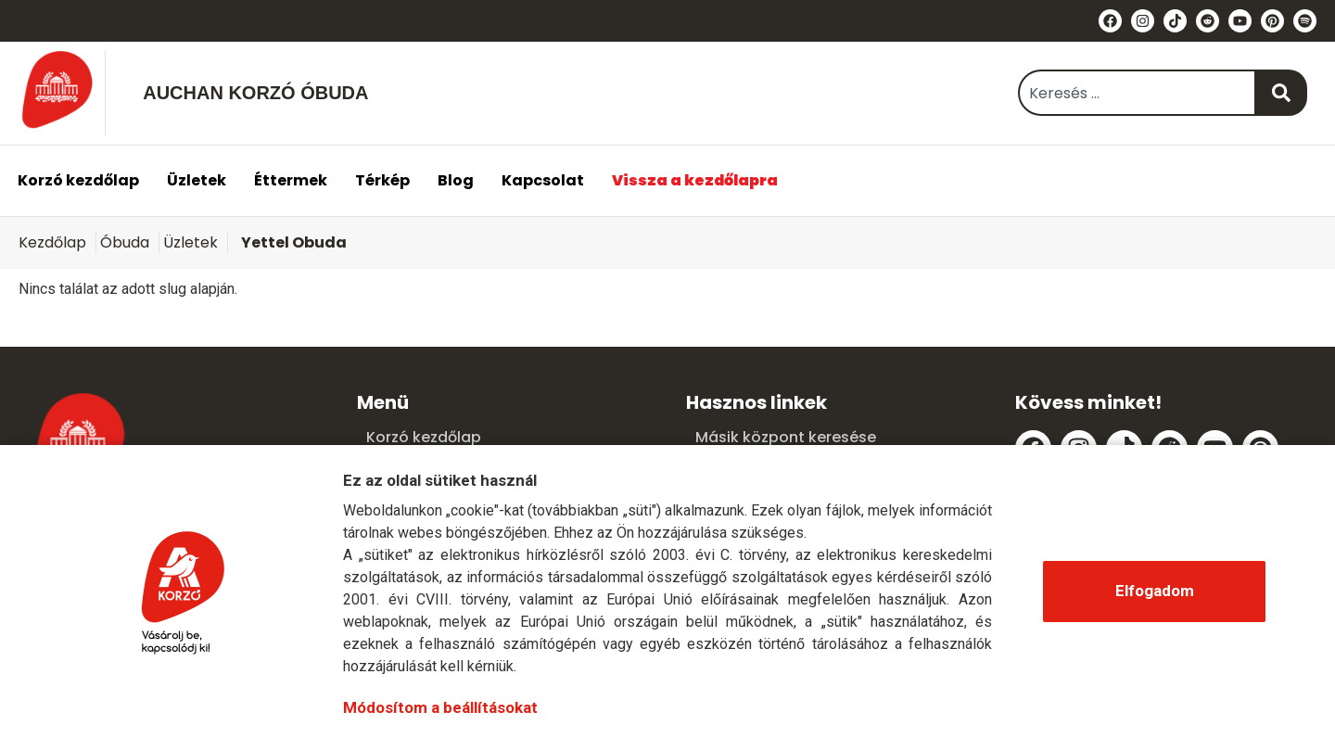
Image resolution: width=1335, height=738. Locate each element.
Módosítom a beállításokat (440, 707)
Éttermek (290, 180)
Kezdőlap (52, 242)
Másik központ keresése (785, 437)
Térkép (382, 180)
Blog (456, 180)
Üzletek (196, 180)
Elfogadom (1154, 590)
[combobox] (1137, 93)
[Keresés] (1281, 93)
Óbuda (124, 242)
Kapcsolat (543, 180)
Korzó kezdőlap (78, 180)
